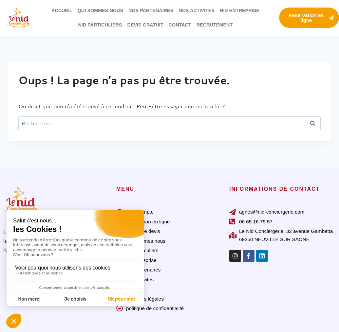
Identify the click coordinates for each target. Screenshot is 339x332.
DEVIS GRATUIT (145, 24)
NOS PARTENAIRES (150, 10)
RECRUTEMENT (215, 24)
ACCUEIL (61, 10)
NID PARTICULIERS (100, 24)
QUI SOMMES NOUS (100, 10)
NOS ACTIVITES (197, 10)
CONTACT (180, 24)
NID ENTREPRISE (239, 10)
